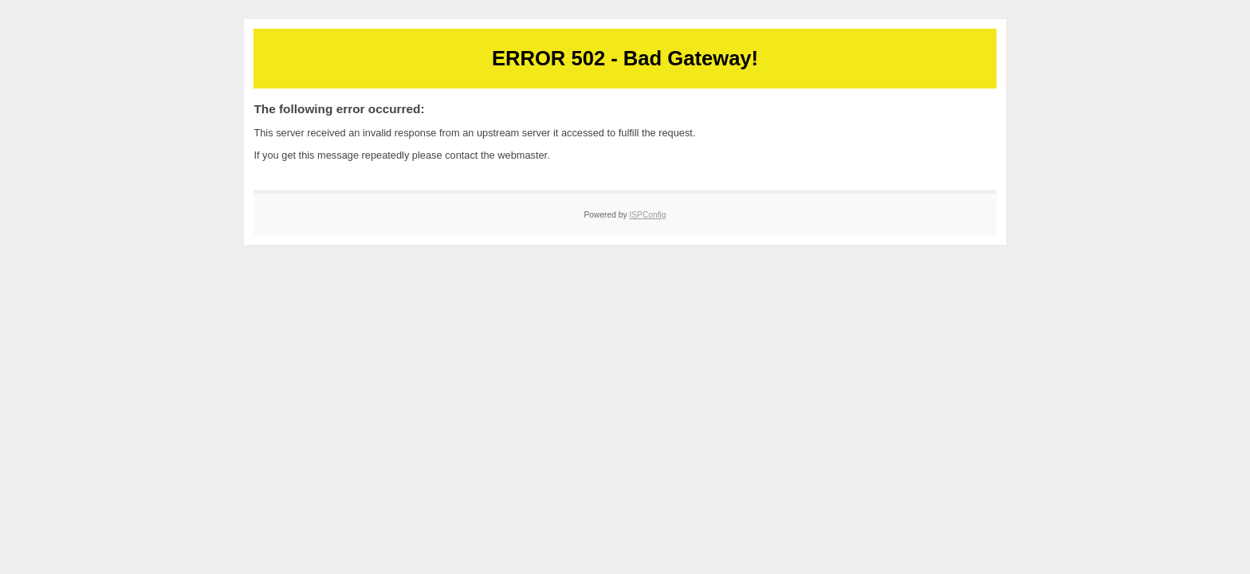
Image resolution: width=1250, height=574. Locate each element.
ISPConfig (647, 214)
